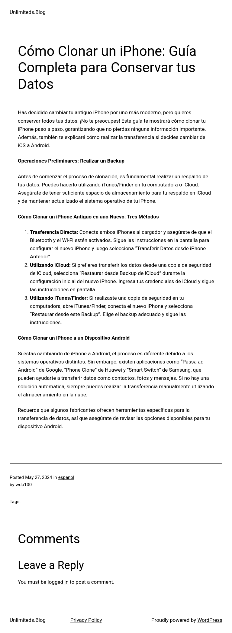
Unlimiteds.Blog (28, 12)
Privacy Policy (86, 620)
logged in (58, 582)
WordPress (209, 620)
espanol (66, 477)
